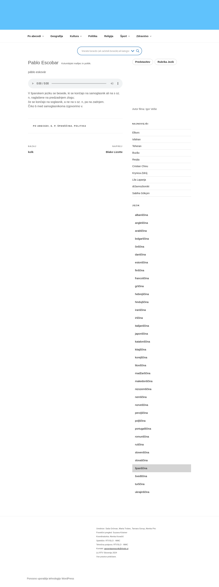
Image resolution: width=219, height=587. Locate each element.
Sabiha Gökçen (141, 193)
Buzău (136, 152)
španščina (64, 126)
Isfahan (136, 139)
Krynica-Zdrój (139, 173)
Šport (125, 36)
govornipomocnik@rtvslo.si (116, 548)
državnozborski (140, 186)
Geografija (56, 36)
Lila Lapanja (139, 179)
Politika (92, 36)
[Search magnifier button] (137, 50)
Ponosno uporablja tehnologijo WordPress (50, 578)
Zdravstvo (144, 36)
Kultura (76, 36)
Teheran (136, 146)
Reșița (136, 159)
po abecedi (41, 126)
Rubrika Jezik (166, 61)
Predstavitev (142, 61)
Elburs (136, 132)
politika (80, 126)
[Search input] (105, 50)
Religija (108, 36)
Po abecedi (36, 36)
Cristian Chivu (140, 166)
